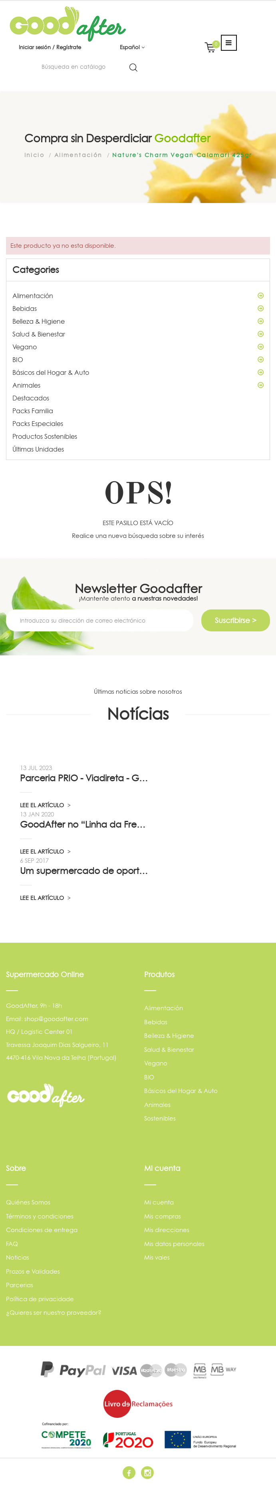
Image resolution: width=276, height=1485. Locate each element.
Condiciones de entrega (41, 1230)
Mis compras (162, 1216)
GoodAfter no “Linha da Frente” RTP (84, 824)
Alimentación (138, 295)
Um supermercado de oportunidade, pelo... (84, 871)
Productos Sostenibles (44, 436)
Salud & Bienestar (138, 334)
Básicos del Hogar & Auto (138, 372)
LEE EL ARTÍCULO (45, 805)
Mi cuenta (159, 1202)
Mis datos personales (174, 1244)
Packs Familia (32, 411)
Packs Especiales (37, 424)
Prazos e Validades (33, 1271)
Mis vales (157, 1257)
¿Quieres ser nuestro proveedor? (53, 1312)
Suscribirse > (235, 620)
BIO (138, 359)
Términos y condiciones (39, 1216)
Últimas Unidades (38, 449)
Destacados (30, 398)
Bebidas (138, 308)
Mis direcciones (166, 1230)
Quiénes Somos (28, 1202)
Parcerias (19, 1285)
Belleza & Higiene (138, 321)
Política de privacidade (40, 1299)
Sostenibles (160, 1118)
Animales (138, 385)
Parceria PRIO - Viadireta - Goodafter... (84, 778)
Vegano (138, 346)
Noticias (17, 1257)
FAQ (12, 1244)
